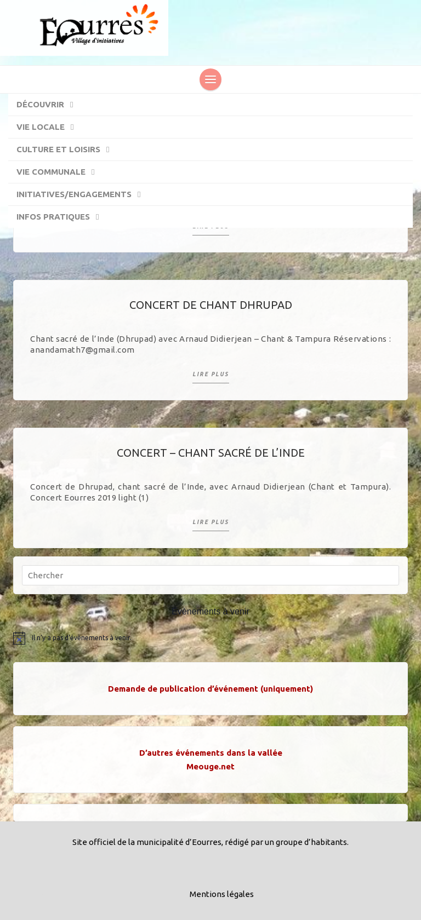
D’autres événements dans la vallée (210, 752)
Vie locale (50, 127)
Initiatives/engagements (83, 195)
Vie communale (60, 172)
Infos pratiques (63, 217)
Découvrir (50, 105)
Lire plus (210, 374)
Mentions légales (222, 894)
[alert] (210, 638)
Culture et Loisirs (68, 150)
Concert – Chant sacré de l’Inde (211, 452)
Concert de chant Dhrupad (210, 304)
